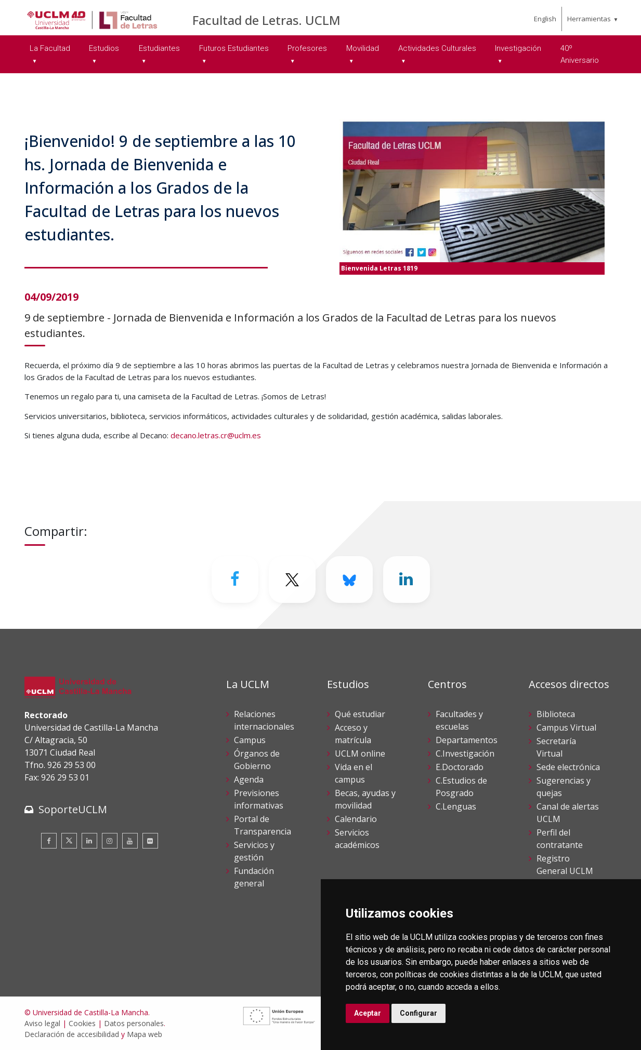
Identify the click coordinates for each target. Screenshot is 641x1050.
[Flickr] (150, 841)
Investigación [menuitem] (518, 48)
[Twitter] (292, 579)
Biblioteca (556, 714)
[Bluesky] (349, 579)
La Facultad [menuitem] (50, 48)
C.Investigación (465, 753)
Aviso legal (42, 1023)
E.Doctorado (459, 767)
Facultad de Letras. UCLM (266, 20)
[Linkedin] (406, 579)
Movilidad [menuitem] (362, 48)
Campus (250, 740)
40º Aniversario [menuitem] (579, 54)
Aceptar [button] (367, 1013)
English (545, 18)
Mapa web (144, 1034)
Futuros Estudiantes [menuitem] (234, 48)
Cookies (82, 1023)
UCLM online (360, 753)
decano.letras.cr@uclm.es (216, 435)
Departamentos (467, 740)
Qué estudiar (360, 714)
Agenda (249, 779)
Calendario (356, 819)
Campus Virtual (566, 727)
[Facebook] (235, 579)
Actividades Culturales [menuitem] (437, 48)
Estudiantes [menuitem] (159, 48)
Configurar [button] (418, 1013)
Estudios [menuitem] (104, 48)
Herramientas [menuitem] (589, 18)
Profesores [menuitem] (307, 48)
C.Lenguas (456, 806)
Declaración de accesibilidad (71, 1034)
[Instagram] (109, 841)
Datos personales (134, 1023)
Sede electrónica (568, 767)
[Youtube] (130, 841)
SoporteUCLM (72, 809)
